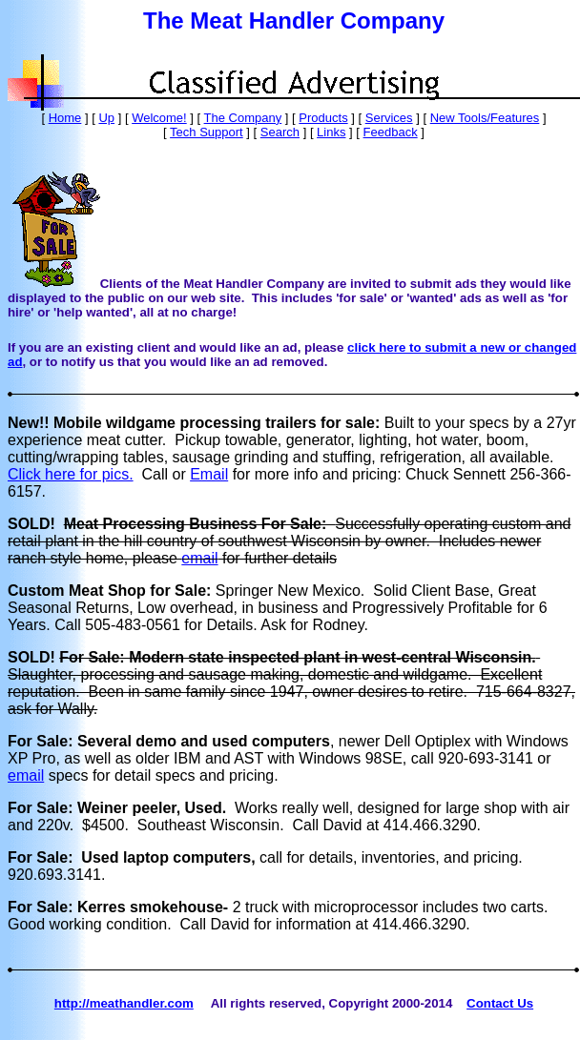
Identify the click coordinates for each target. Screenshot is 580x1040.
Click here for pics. (71, 474)
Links (331, 132)
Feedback (390, 132)
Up (106, 118)
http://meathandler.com (124, 1003)
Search (280, 132)
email (199, 558)
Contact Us (499, 1003)
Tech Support (206, 132)
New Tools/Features (485, 118)
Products (323, 118)
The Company (243, 118)
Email (209, 474)
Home (65, 118)
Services (389, 118)
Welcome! (159, 118)
